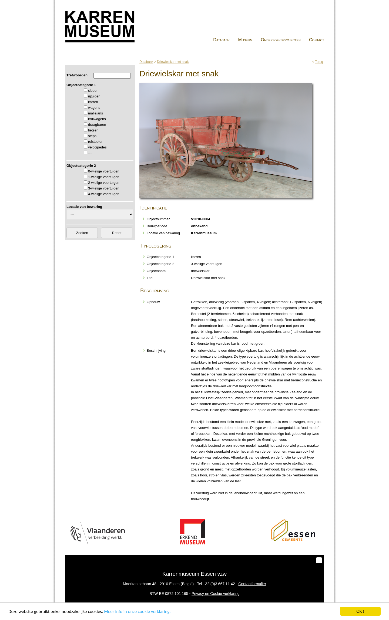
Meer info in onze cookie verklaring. (137, 612)
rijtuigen (94, 96)
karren (93, 102)
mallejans (95, 113)
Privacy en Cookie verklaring (215, 593)
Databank (221, 40)
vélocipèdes (97, 147)
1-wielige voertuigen (103, 177)
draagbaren (97, 125)
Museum (245, 40)
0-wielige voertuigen (103, 171)
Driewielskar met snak (173, 62)
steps (92, 136)
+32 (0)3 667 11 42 (219, 584)
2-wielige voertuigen (103, 183)
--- (90, 153)
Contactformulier (252, 584)
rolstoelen (95, 142)
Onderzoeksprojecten (281, 40)
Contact (316, 40)
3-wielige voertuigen (103, 188)
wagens (94, 108)
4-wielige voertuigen (103, 194)
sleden (93, 91)
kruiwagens (97, 119)
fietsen (93, 130)
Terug (319, 62)
